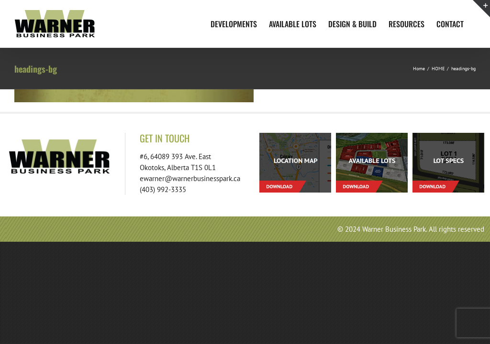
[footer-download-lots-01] (372, 136)
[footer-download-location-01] (295, 136)
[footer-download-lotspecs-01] (448, 136)
